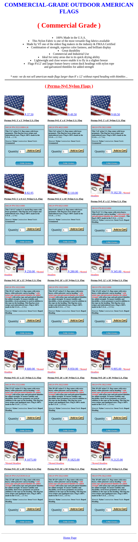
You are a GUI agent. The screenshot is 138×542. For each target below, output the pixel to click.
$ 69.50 (105, 114)
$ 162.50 (110, 194)
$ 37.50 (18, 114)
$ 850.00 (67, 370)
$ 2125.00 (107, 461)
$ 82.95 (18, 192)
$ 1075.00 (20, 461)
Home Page (70, 537)
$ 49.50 (62, 114)
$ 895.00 (110, 370)
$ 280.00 (67, 273)
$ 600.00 (23, 370)
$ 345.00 (110, 273)
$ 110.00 (63, 192)
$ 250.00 (23, 273)
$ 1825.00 (64, 461)
